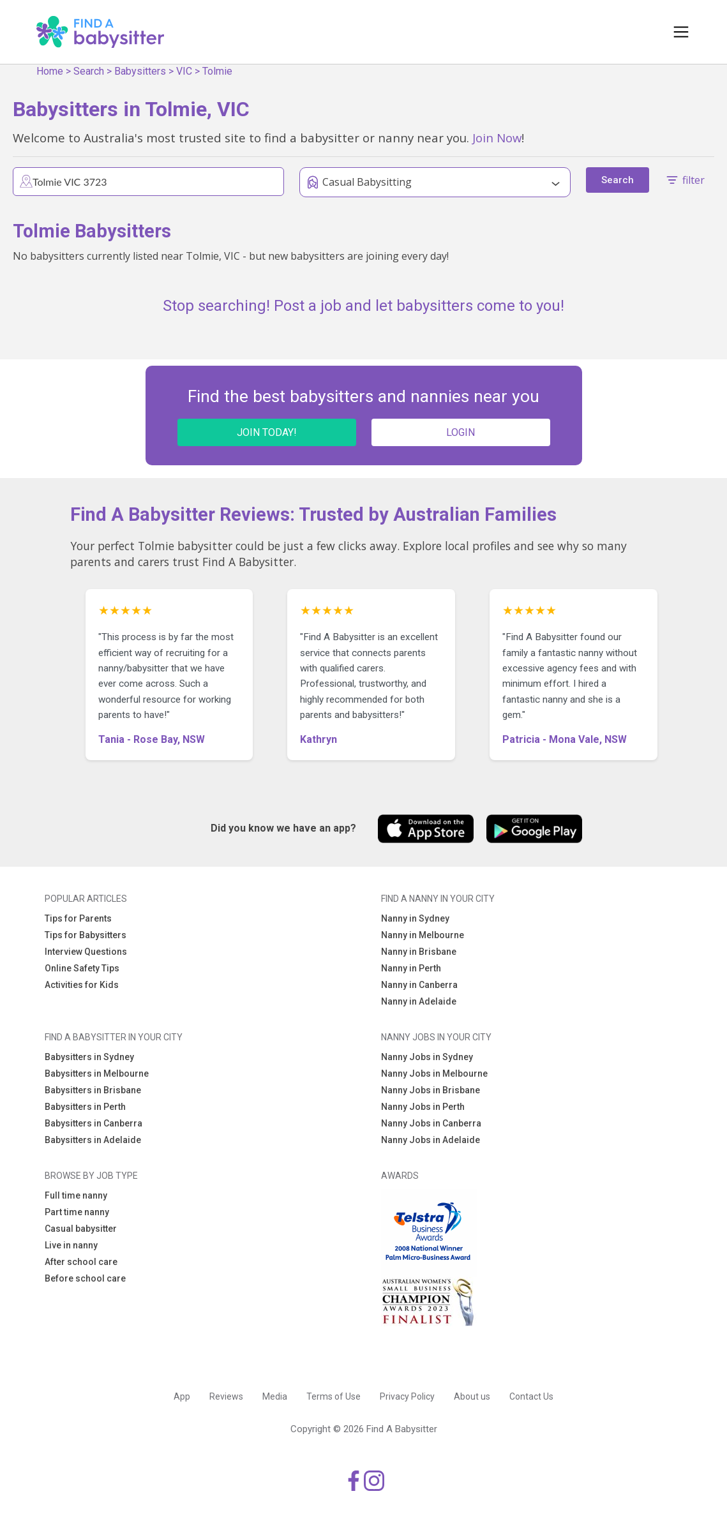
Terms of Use (333, 1396)
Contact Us (531, 1396)
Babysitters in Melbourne (97, 1073)
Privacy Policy (407, 1396)
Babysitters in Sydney (89, 1057)
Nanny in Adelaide (418, 1001)
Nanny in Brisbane (418, 952)
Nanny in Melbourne (422, 935)
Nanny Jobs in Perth (423, 1107)
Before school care (85, 1278)
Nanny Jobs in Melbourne (434, 1073)
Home (49, 71)
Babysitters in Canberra (93, 1123)
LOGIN (460, 432)
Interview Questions (86, 952)
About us (472, 1396)
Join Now (496, 138)
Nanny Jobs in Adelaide (430, 1140)
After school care (81, 1262)
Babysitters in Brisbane (93, 1090)
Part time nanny (77, 1212)
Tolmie (217, 71)
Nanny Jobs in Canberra (431, 1123)
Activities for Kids (82, 985)
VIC (184, 71)
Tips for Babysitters (85, 935)
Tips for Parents (78, 918)
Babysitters (140, 71)
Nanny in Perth (411, 968)
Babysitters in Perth (85, 1107)
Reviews (226, 1396)
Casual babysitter (81, 1228)
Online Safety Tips (82, 968)
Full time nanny (76, 1195)
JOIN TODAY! (267, 432)
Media (274, 1396)
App (182, 1396)
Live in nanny (71, 1245)
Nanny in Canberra (419, 985)
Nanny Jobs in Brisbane (430, 1090)
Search (88, 71)
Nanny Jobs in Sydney (427, 1057)
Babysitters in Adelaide (93, 1140)
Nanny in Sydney (415, 918)
